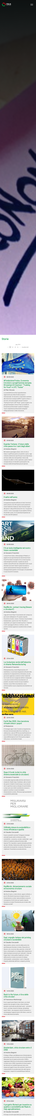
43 (15, 347)
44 (17, 347)
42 (12, 347)
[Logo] (7, 5)
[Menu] (31, 4)
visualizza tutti (25, 347)
